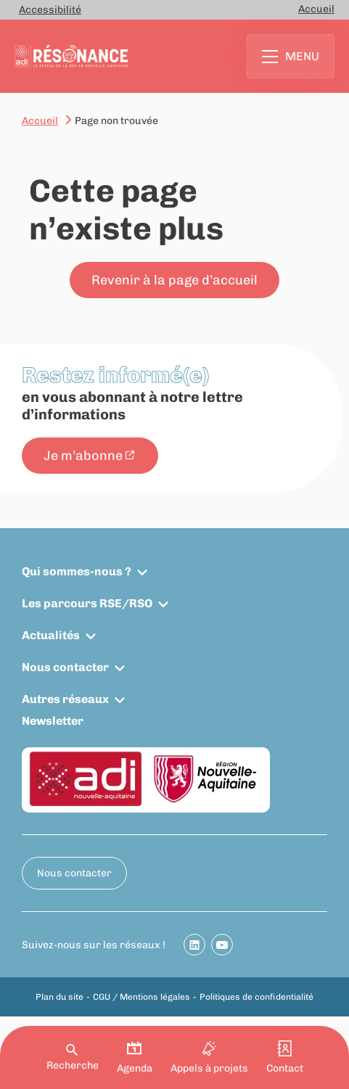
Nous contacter (65, 667)
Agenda (134, 1057)
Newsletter (52, 721)
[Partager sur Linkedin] (194, 945)
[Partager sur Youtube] (222, 945)
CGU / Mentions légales (141, 997)
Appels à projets (209, 1057)
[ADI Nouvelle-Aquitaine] (85, 780)
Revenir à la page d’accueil (174, 280)
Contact (284, 1057)
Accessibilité (50, 10)
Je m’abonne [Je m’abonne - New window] (83, 456)
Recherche (72, 1058)
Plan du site (59, 997)
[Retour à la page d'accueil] (71, 56)
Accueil (316, 9)
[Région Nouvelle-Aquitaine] (206, 779)
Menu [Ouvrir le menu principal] (290, 56)
